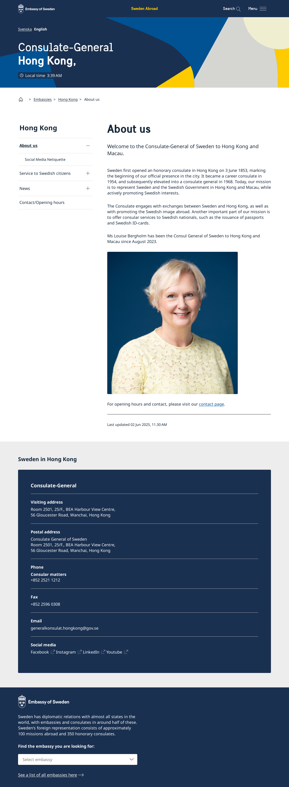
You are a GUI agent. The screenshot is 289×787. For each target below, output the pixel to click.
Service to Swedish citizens (45, 173)
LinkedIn (91, 652)
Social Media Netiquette (45, 159)
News (24, 188)
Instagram (66, 652)
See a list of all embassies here (47, 775)
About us (28, 145)
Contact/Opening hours (42, 202)
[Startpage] (22, 99)
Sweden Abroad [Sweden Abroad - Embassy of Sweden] (144, 8)
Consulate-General (65, 54)
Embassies (43, 99)
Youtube (114, 652)
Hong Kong (68, 99)
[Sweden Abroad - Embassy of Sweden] (40, 8)
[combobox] (77, 759)
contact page (211, 404)
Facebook (40, 652)
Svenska (25, 29)
